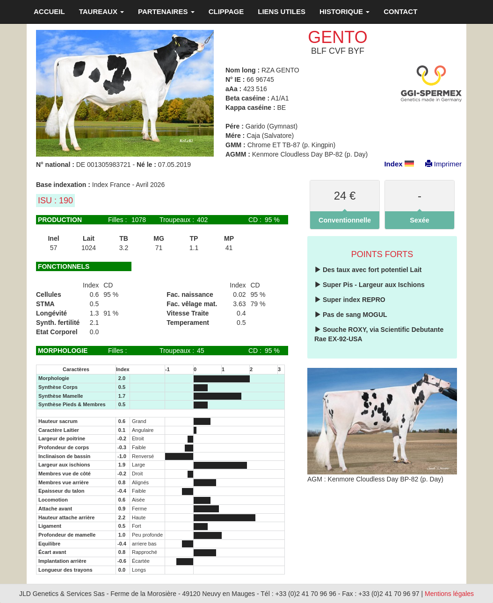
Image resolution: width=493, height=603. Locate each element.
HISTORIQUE (344, 11)
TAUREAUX (101, 11)
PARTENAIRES (166, 11)
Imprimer (439, 164)
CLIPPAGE (226, 11)
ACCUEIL (49, 11)
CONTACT (400, 11)
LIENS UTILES (281, 11)
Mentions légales (449, 593)
